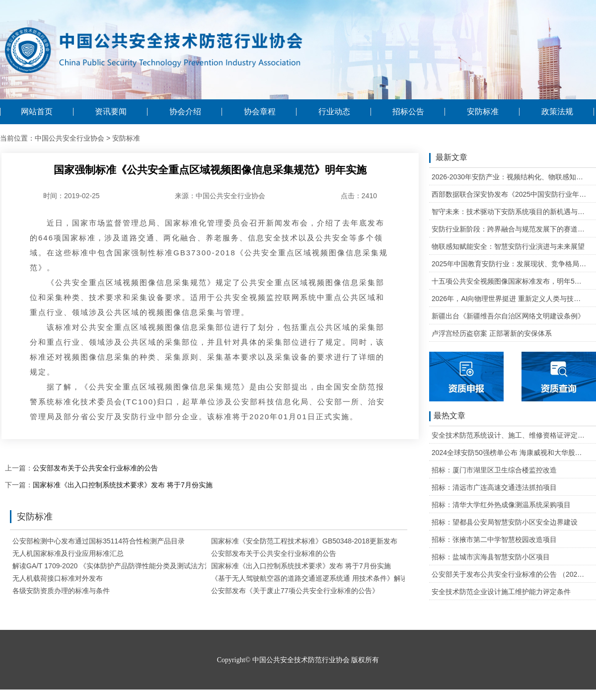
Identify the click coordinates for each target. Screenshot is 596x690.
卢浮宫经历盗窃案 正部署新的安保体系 (492, 333)
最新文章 (448, 158)
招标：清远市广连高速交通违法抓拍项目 (494, 487)
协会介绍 (185, 112)
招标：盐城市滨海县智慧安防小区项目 (491, 557)
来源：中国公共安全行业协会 (220, 196)
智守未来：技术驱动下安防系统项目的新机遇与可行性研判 (509, 212)
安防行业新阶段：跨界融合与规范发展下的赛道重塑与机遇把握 (509, 229)
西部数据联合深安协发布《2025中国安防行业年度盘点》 (509, 194)
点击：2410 (359, 196)
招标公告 (408, 112)
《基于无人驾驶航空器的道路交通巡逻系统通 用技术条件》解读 (309, 578)
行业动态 (334, 112)
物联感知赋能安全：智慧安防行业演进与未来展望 (508, 246)
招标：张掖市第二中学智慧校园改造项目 (494, 539)
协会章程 (260, 112)
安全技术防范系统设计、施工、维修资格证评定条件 (509, 435)
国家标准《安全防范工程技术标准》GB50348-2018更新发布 (304, 541)
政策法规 (557, 112)
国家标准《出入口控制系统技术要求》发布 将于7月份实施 (123, 485)
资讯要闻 (111, 112)
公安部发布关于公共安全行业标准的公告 (95, 468)
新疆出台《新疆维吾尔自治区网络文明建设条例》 (508, 316)
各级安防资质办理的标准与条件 (61, 591)
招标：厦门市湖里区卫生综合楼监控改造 (494, 470)
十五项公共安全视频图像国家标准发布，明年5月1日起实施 (509, 281)
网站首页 (37, 112)
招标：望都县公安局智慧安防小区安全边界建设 (505, 522)
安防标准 (483, 112)
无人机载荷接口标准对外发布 (57, 578)
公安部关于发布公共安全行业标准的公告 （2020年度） (509, 574)
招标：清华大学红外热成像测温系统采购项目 (501, 505)
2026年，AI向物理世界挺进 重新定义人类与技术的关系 (509, 299)
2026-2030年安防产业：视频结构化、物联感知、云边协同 (509, 177)
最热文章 (447, 416)
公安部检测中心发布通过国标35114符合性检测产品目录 (98, 541)
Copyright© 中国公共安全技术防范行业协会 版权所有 (298, 660)
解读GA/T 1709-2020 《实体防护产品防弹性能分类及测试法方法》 (115, 566)
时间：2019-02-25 (71, 196)
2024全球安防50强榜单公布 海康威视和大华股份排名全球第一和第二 (509, 453)
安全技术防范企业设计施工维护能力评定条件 (501, 592)
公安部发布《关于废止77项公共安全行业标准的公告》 (295, 591)
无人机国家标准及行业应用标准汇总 (68, 553)
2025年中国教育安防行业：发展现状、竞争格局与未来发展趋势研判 (509, 264)
